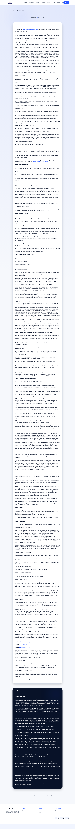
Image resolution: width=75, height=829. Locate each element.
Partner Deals (42, 815)
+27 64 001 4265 (24, 644)
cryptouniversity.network (25, 647)
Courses (43, 2)
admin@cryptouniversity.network (41, 161)
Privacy (56, 810)
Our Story (41, 810)
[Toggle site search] (62, 2)
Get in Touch (41, 819)
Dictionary (31, 2)
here (33, 679)
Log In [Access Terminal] (66, 2)
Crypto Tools (41, 817)
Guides (37, 2)
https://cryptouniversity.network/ (30, 29)
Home (14, 10)
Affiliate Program (42, 812)
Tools (54, 2)
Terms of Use (58, 812)
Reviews (49, 2)
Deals (58, 2)
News (25, 2)
